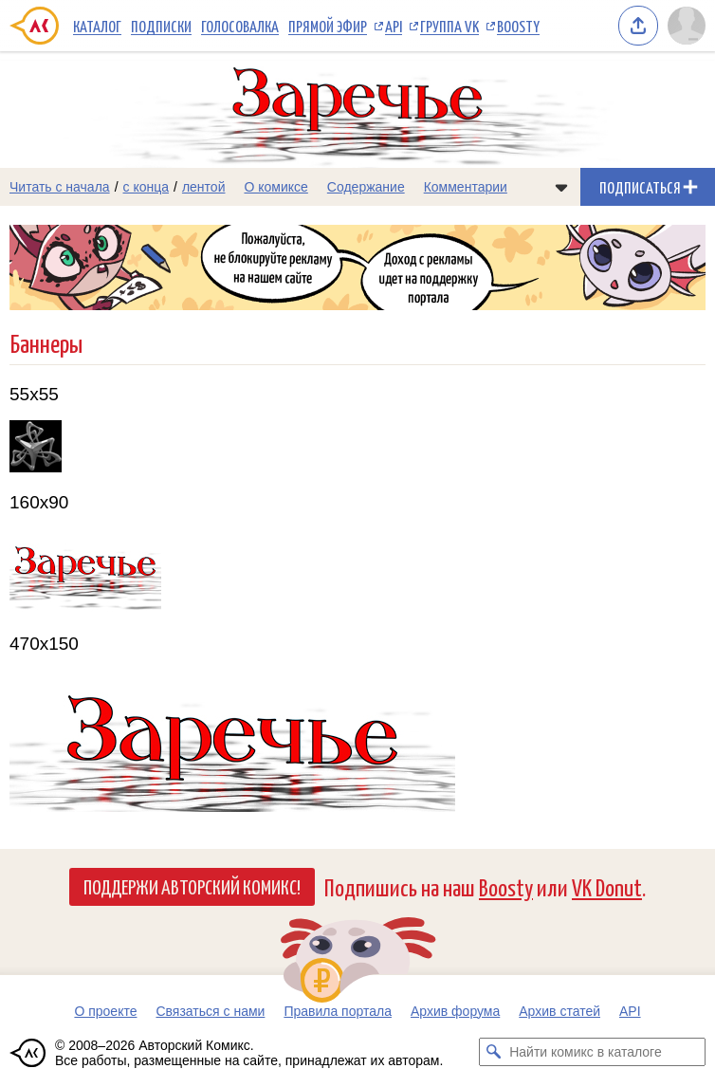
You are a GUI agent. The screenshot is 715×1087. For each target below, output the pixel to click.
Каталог (97, 25)
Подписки (161, 25)
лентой (204, 186)
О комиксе (275, 186)
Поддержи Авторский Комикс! (192, 886)
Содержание (366, 186)
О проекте (105, 1011)
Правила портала (338, 1011)
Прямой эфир (327, 25)
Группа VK (449, 25)
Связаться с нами (210, 1011)
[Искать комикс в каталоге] (493, 1052)
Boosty (518, 25)
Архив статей (559, 1011)
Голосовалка (240, 25)
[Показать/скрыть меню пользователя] (686, 25)
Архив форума (455, 1011)
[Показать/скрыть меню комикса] (561, 187)
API (393, 25)
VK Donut (607, 886)
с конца (146, 186)
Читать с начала (59, 186)
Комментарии (465, 186)
